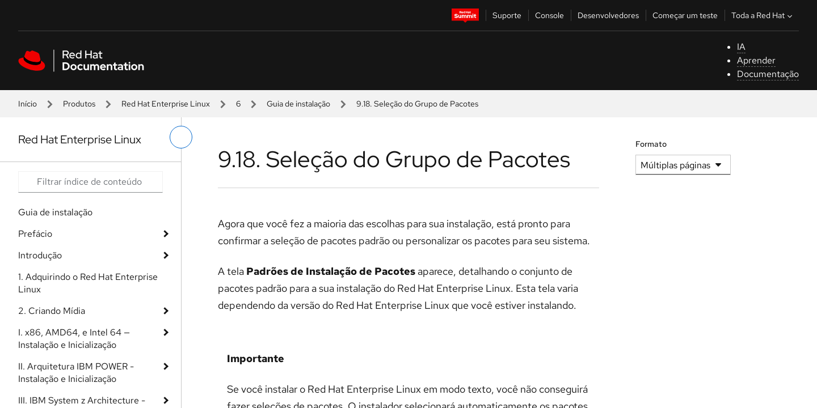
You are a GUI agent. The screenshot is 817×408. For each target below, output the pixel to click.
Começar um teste (685, 15)
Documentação (768, 74)
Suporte (506, 15)
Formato (651, 144)
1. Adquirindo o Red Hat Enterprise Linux (88, 283)
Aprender (756, 60)
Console (549, 15)
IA (741, 47)
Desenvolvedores (608, 15)
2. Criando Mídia (51, 311)
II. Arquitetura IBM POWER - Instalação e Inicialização (76, 372)
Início (27, 104)
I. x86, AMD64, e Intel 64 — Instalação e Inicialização (74, 338)
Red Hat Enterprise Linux (165, 104)
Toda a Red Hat (763, 15)
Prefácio (35, 234)
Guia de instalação (298, 104)
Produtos (79, 104)
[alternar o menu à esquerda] (181, 137)
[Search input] (90, 182)
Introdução (40, 255)
